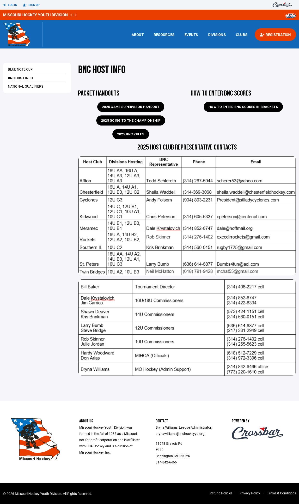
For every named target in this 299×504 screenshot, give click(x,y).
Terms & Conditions (281, 493)
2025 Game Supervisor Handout (130, 106)
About (138, 34)
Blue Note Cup (20, 69)
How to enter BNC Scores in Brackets (243, 106)
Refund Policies (221, 493)
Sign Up (31, 5)
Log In (10, 5)
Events (191, 34)
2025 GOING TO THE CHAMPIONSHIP (130, 120)
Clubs (241, 34)
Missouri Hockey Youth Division (35, 14)
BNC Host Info (20, 78)
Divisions (217, 34)
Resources (164, 34)
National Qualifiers (25, 86)
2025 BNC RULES (130, 134)
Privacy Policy (249, 493)
